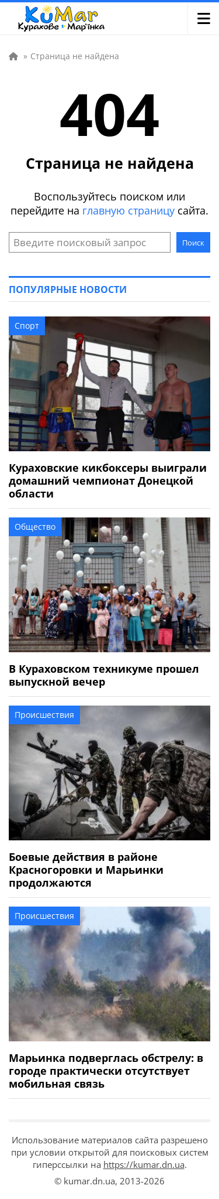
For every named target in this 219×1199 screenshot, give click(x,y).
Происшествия (44, 714)
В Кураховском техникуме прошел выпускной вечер (104, 675)
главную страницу (128, 210)
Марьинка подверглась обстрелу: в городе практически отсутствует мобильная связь (106, 1070)
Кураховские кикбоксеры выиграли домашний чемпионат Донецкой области (108, 480)
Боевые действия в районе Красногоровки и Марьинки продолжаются (86, 869)
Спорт (27, 325)
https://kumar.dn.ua (144, 1164)
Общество (35, 526)
